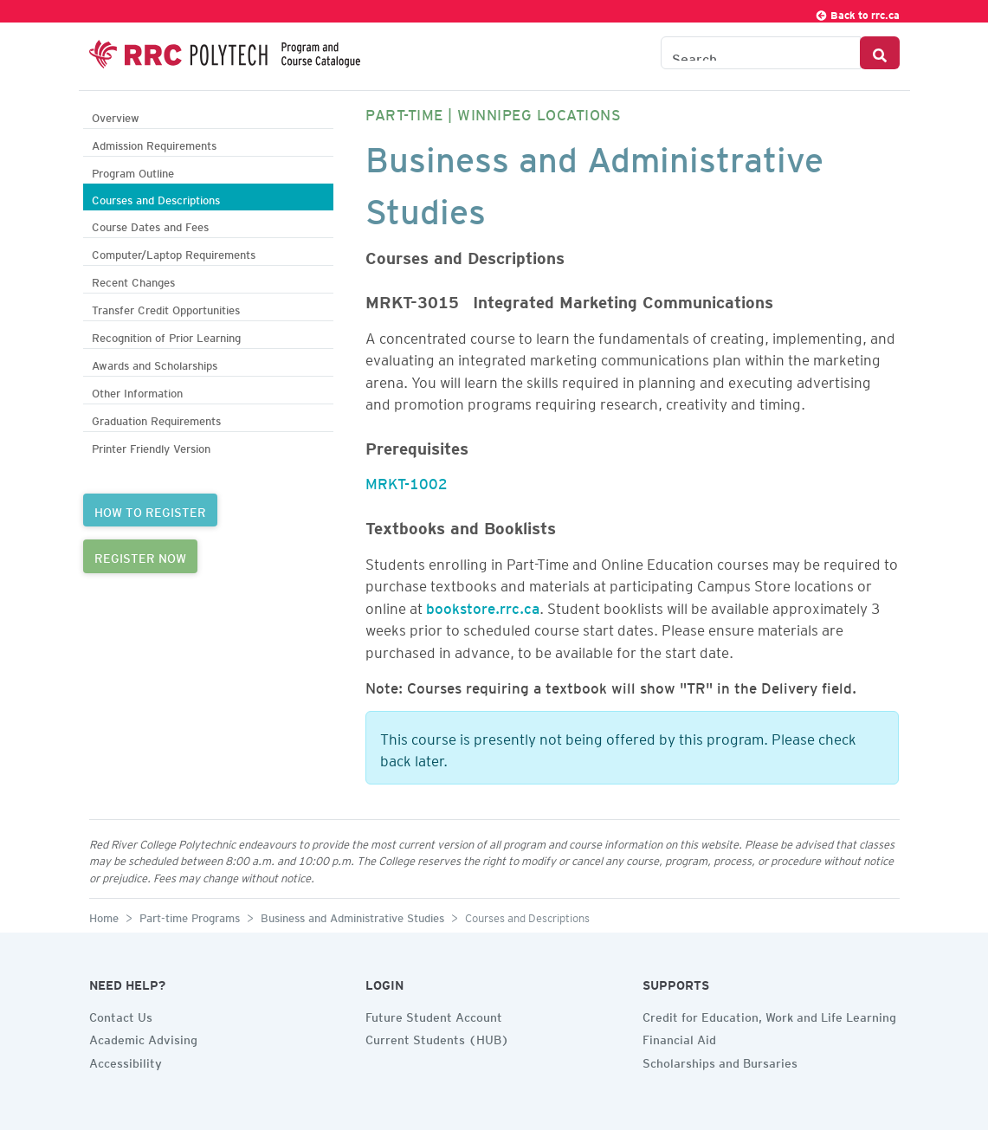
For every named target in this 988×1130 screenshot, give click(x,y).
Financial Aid (679, 1037)
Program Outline (133, 171)
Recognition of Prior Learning (166, 335)
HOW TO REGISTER (150, 510)
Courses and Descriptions (156, 198)
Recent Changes (133, 280)
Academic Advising (143, 1037)
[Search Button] (880, 52)
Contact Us (120, 1015)
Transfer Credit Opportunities (166, 308)
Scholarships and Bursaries (720, 1060)
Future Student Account (433, 1015)
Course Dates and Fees (150, 225)
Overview (115, 115)
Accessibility (125, 1060)
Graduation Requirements (156, 419)
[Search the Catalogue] (761, 52)
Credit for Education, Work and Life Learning (769, 1015)
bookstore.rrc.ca (482, 605)
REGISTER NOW (140, 556)
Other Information (137, 391)
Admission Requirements (154, 143)
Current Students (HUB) (437, 1037)
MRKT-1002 (406, 480)
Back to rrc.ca (857, 12)
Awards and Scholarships (154, 363)
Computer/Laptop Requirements (173, 252)
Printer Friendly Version (151, 446)
